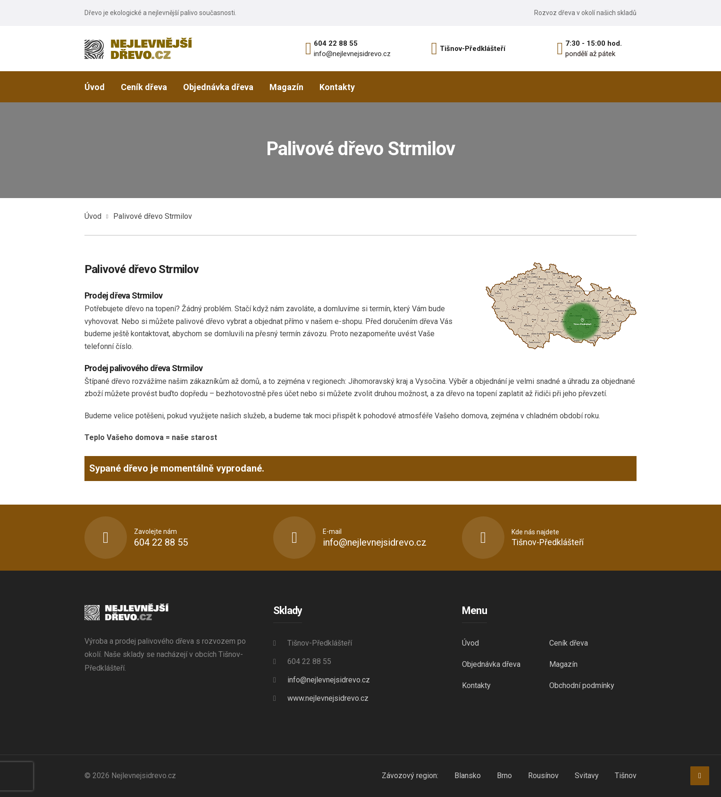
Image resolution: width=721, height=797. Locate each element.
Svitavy (587, 775)
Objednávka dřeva (491, 664)
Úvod (92, 216)
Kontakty (476, 685)
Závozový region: (410, 775)
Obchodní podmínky (581, 685)
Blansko (467, 775)
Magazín (563, 664)
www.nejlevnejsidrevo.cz (328, 698)
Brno (504, 775)
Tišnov (626, 775)
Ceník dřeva (568, 643)
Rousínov (543, 775)
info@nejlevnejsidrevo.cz (352, 54)
